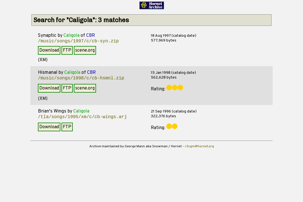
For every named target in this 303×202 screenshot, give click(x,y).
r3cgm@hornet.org (199, 146)
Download (49, 50)
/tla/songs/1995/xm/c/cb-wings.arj (82, 117)
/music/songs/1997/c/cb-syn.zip (78, 41)
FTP (67, 50)
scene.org (85, 50)
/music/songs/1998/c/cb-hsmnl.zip (81, 78)
